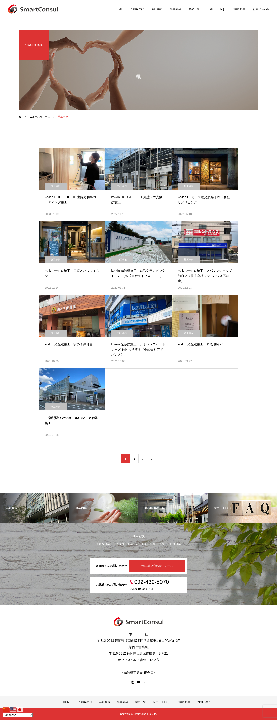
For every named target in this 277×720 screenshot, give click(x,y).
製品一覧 (194, 9)
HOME (118, 9)
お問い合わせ (261, 9)
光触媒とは (137, 9)
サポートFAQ (215, 9)
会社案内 (157, 9)
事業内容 (175, 9)
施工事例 (55, 186)
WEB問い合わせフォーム (157, 565)
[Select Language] (18, 715)
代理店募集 (238, 9)
